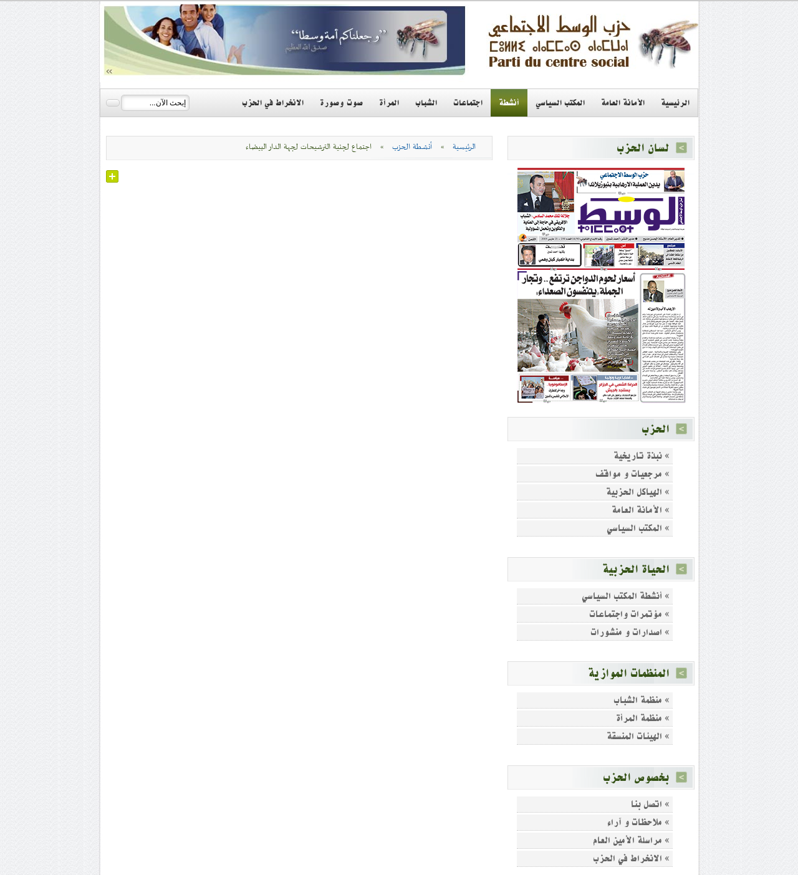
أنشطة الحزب (412, 147)
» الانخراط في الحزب (631, 858)
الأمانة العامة (623, 102)
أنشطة (509, 102)
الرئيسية (675, 102)
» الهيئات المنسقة (638, 736)
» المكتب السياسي (638, 528)
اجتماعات (468, 102)
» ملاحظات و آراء (638, 822)
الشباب (426, 102)
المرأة (389, 102)
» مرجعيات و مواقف (632, 474)
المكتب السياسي (560, 102)
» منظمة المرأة (643, 718)
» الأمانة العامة (641, 510)
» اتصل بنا (650, 804)
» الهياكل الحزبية (638, 492)
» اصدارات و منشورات (630, 632)
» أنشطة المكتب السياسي (626, 596)
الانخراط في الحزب (273, 102)
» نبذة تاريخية (641, 456)
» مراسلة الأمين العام (631, 840)
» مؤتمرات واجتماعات (629, 614)
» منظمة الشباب (641, 700)
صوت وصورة (341, 102)
